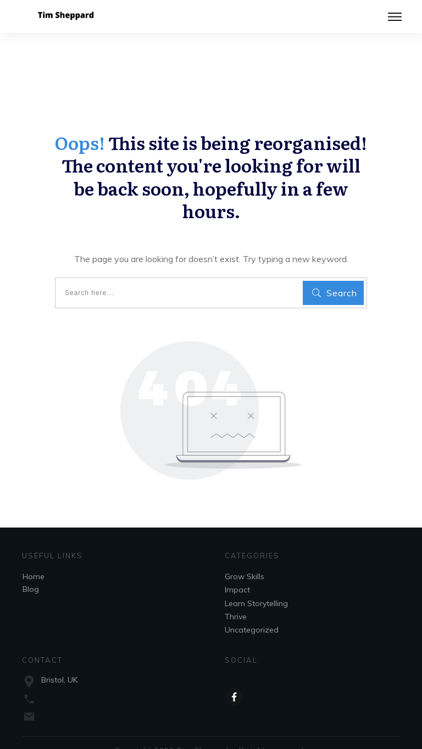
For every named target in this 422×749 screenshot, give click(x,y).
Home (34, 559)
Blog (31, 571)
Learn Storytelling (256, 586)
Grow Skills (244, 559)
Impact (237, 572)
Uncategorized (252, 612)
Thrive (236, 599)
